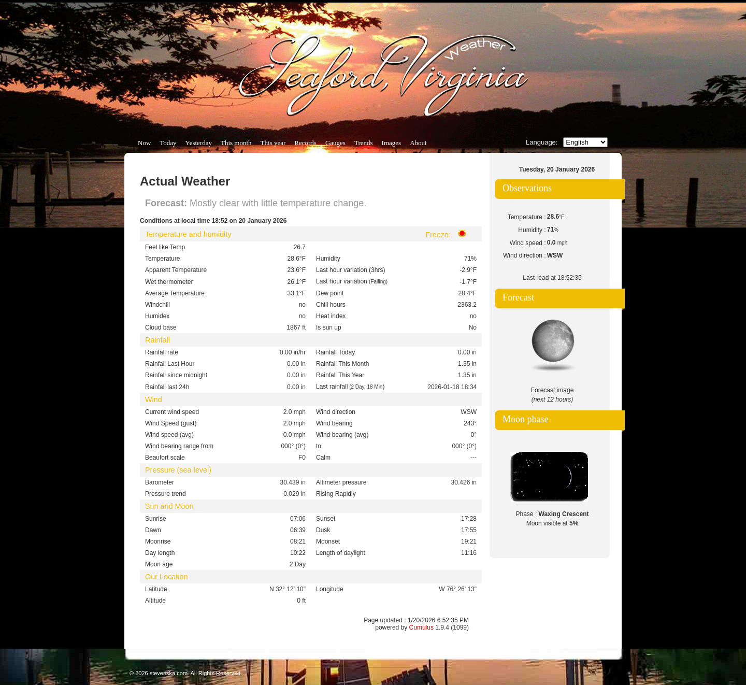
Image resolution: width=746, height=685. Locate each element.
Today (168, 143)
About (418, 143)
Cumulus (421, 627)
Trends (363, 143)
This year (273, 143)
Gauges (335, 143)
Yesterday (198, 143)
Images (391, 143)
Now (144, 143)
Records (305, 143)
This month (236, 143)
